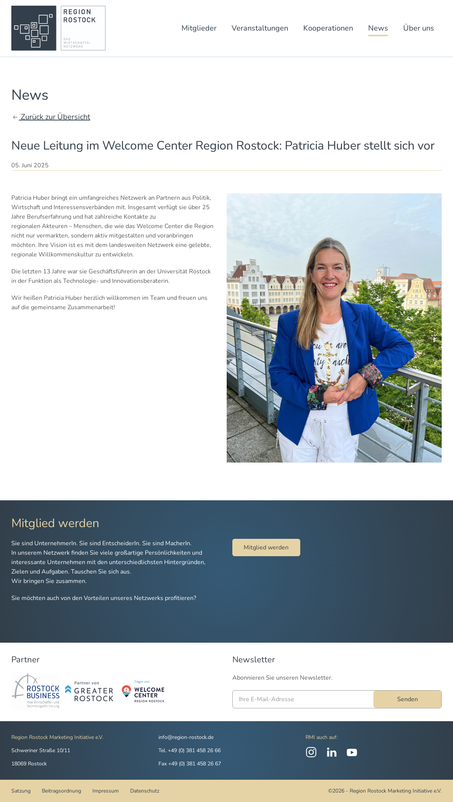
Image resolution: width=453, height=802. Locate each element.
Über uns (418, 28)
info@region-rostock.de (185, 737)
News (378, 28)
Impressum (105, 790)
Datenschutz (144, 790)
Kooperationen (328, 28)
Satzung (21, 790)
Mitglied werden (266, 547)
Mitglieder (199, 28)
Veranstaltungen (260, 28)
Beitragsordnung (61, 790)
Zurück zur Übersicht (50, 117)
